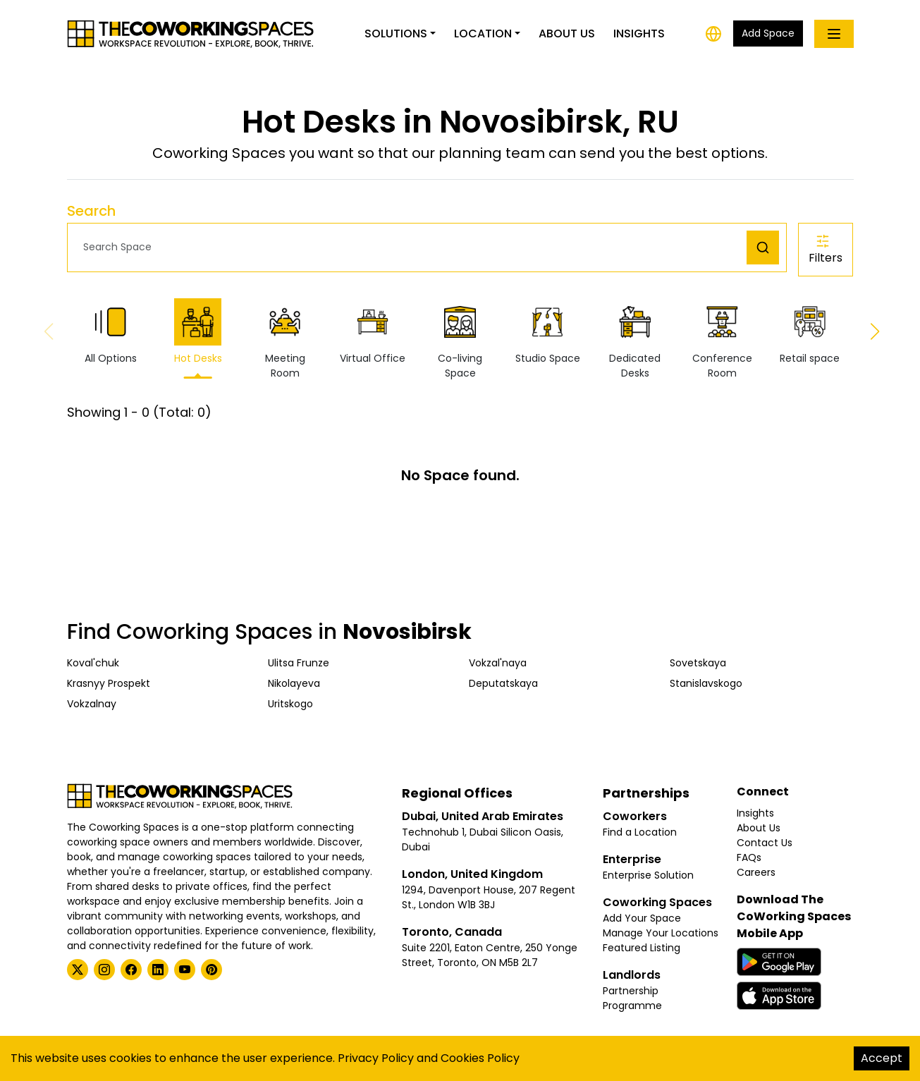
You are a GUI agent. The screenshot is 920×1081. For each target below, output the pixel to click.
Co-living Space (460, 339)
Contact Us (764, 843)
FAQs (749, 857)
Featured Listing (641, 948)
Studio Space (547, 331)
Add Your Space (642, 918)
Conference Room (722, 339)
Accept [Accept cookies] (881, 1058)
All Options (111, 331)
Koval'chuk (93, 663)
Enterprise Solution (648, 875)
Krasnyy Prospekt (108, 683)
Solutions (395, 33)
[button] (411, 247)
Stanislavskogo (706, 683)
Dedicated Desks (635, 339)
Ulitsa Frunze (298, 663)
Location (483, 33)
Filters (825, 249)
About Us (567, 33)
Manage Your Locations (660, 933)
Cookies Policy (480, 1058)
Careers (756, 872)
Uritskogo (290, 704)
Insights (639, 33)
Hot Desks (198, 331)
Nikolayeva (294, 683)
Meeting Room (285, 339)
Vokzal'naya (498, 663)
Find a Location (640, 832)
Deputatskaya (503, 683)
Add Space (768, 33)
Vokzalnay (91, 704)
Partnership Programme (632, 998)
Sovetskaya (698, 663)
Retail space (810, 331)
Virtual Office (372, 331)
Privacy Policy (376, 1058)
